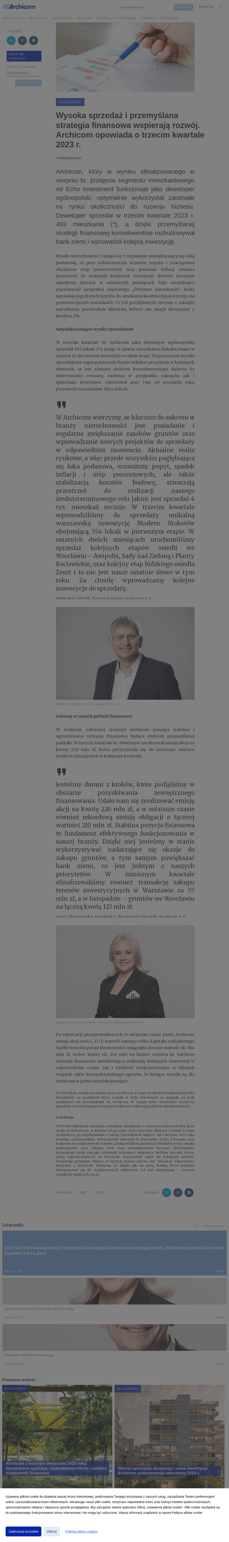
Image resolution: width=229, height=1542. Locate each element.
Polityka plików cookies (81, 1531)
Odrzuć (52, 1531)
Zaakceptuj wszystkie (23, 1531)
